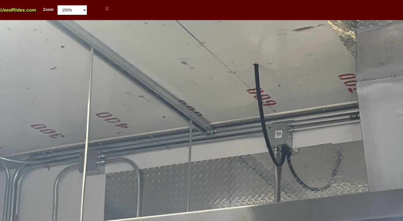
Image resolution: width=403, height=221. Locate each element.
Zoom (27, 9)
